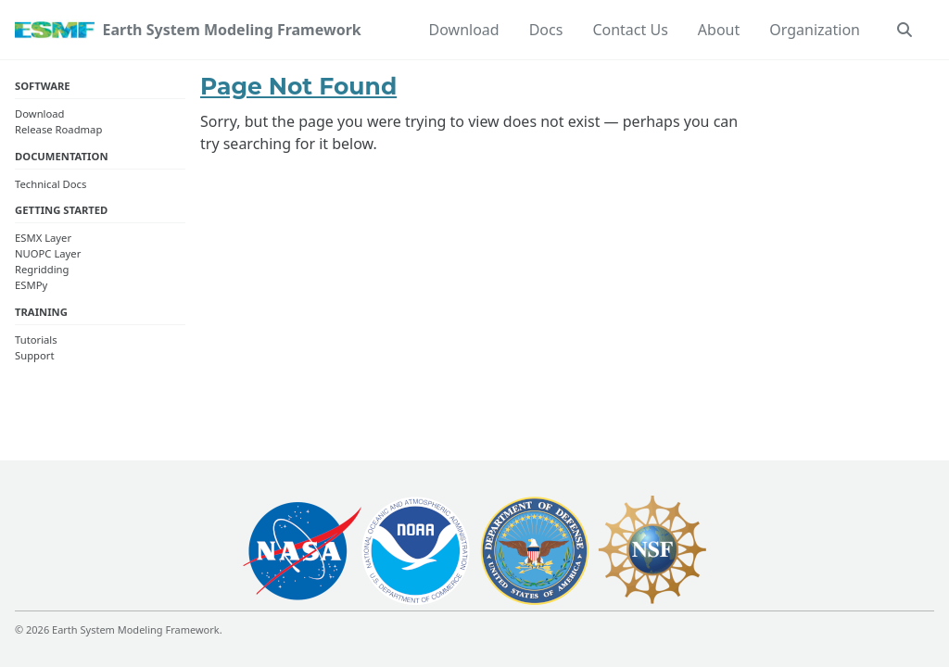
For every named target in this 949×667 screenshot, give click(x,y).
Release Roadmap (58, 129)
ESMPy (31, 285)
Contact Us (629, 29)
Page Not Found (298, 86)
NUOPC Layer (48, 253)
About (719, 29)
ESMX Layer (43, 238)
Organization (814, 29)
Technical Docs (50, 184)
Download (464, 29)
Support (34, 355)
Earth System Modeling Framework (231, 29)
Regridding (42, 269)
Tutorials (36, 339)
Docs (546, 29)
